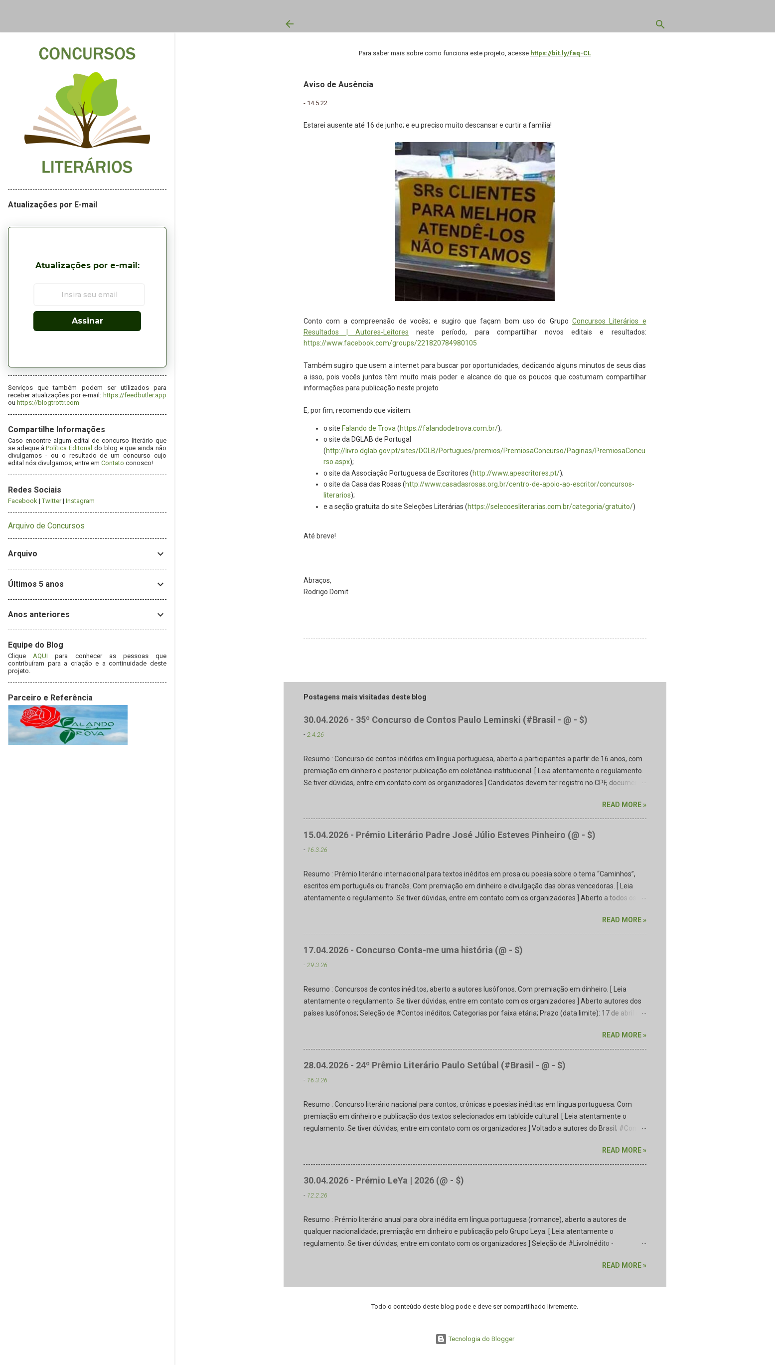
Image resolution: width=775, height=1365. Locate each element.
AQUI (40, 656)
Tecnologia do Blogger (474, 1339)
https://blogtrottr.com (48, 402)
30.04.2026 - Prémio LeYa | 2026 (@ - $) (384, 1180)
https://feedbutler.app (134, 395)
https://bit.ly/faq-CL (560, 53)
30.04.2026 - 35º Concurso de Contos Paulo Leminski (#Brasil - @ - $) (446, 719)
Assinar (87, 321)
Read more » (624, 805)
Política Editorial (69, 448)
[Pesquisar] (660, 26)
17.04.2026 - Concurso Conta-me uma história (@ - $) (413, 950)
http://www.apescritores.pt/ (516, 473)
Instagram (80, 501)
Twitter (51, 501)
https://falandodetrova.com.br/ (449, 428)
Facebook (22, 501)
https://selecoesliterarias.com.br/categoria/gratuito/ (550, 507)
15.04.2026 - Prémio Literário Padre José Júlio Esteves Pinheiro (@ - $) (450, 835)
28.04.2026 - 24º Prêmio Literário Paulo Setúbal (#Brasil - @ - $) (435, 1065)
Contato (112, 463)
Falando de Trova (369, 428)
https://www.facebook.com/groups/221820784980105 (390, 343)
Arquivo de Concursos (46, 525)
